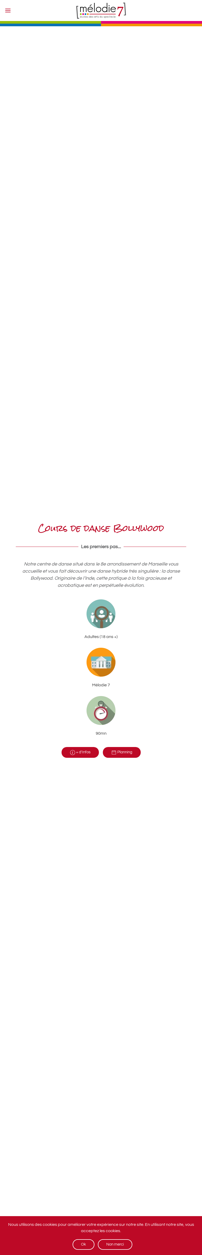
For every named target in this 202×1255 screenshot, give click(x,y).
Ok (83, 1244)
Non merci (115, 1244)
